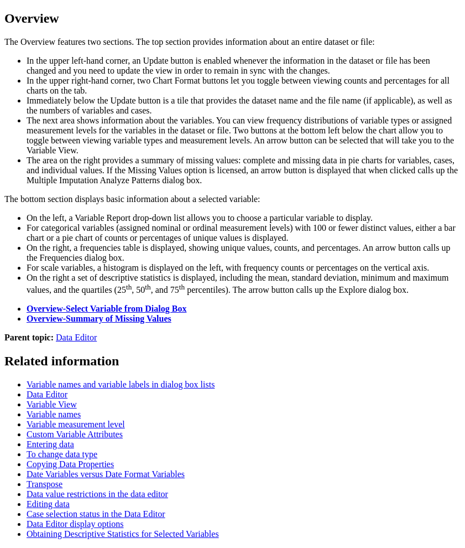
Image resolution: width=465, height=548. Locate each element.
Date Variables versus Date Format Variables (106, 474)
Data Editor (76, 337)
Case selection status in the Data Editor (96, 514)
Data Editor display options (75, 524)
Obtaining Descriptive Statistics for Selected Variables (123, 534)
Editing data (48, 504)
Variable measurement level (76, 424)
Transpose (44, 484)
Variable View (52, 404)
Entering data (50, 444)
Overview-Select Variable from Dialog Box (106, 308)
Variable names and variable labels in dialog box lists (121, 384)
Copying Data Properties (70, 464)
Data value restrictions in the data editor (97, 494)
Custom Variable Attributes (75, 434)
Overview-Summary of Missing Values (99, 318)
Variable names (54, 414)
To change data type (62, 454)
